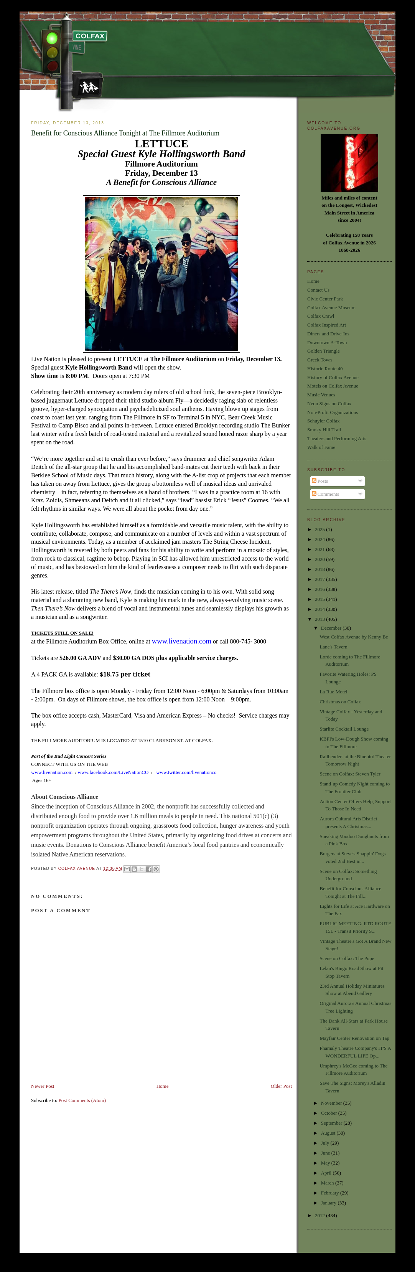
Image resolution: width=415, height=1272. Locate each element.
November (332, 1103)
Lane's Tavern (333, 647)
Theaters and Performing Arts (336, 438)
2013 (320, 619)
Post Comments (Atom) (82, 1100)
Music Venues (321, 395)
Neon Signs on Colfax (329, 403)
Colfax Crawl (320, 316)
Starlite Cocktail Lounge (344, 729)
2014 (320, 609)
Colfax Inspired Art (326, 325)
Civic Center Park (325, 299)
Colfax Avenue (77, 868)
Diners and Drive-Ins (328, 334)
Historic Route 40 (325, 368)
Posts (320, 481)
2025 (320, 529)
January (329, 1203)
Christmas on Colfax (340, 701)
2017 (320, 579)
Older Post (281, 1086)
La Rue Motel (333, 692)
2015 (320, 599)
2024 (320, 539)
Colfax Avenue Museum (331, 307)
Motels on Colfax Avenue (332, 386)
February (330, 1193)
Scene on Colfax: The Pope (346, 958)
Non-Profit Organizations (332, 412)
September (332, 1123)
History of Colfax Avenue (333, 377)
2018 (320, 569)
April (327, 1173)
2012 (320, 1215)
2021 (320, 549)
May (326, 1163)
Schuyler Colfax (323, 421)
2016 (320, 589)
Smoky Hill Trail (324, 429)
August (329, 1133)
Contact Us (318, 290)
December (332, 628)
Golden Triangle (323, 351)
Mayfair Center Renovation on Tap (354, 1038)
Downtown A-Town (327, 342)
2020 (320, 559)
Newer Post (42, 1086)
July (326, 1143)
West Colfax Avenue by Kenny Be (353, 637)
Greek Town (319, 360)
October (329, 1113)
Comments (325, 494)
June (326, 1153)
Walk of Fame (321, 447)
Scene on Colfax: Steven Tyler (349, 774)
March (328, 1183)
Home (162, 1086)
